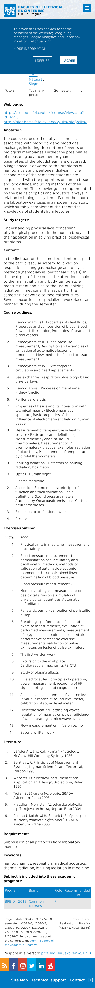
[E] (90, 979)
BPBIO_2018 (15, 901)
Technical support (49, 979)
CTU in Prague (29, 14)
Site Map (19, 979)
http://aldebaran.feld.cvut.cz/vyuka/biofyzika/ (45, 121)
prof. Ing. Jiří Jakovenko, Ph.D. (66, 953)
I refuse (42, 60)
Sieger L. (36, 83)
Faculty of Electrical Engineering (40, 9)
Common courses (36, 903)
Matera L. (36, 79)
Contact (77, 979)
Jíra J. (33, 75)
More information (30, 48)
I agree (68, 60)
